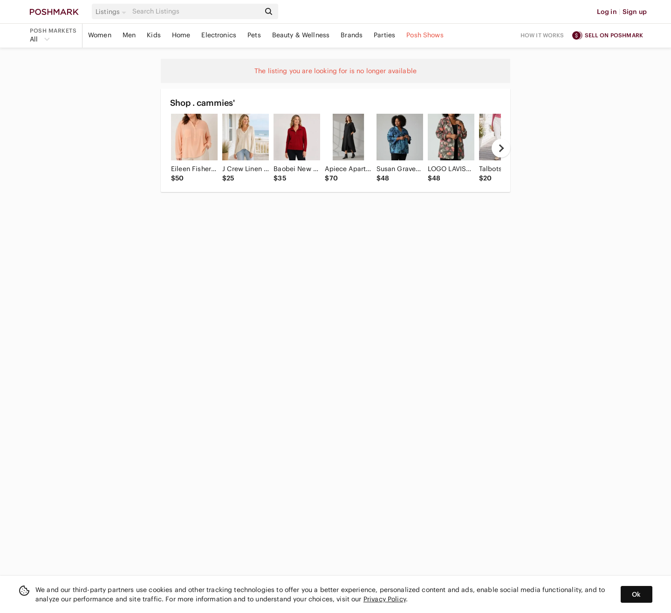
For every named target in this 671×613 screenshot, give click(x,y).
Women (99, 35)
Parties (384, 35)
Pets (254, 35)
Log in (607, 11)
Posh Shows (425, 35)
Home (181, 35)
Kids (154, 35)
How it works (542, 35)
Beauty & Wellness (301, 35)
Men (129, 35)
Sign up (635, 11)
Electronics (218, 35)
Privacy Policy (384, 599)
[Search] (195, 11)
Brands (352, 35)
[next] (501, 148)
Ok (636, 594)
